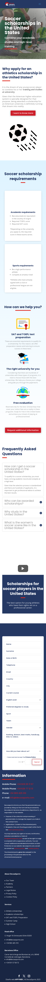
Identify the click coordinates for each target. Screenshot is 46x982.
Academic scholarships (14, 914)
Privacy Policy (30, 757)
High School (10, 924)
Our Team (10, 880)
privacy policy (19, 848)
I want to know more (23, 113)
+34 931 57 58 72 (12, 963)
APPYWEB (19, 979)
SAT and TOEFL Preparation (17, 917)
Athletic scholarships (14, 911)
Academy (9, 884)
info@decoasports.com (22, 797)
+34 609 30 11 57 (25, 784)
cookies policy (33, 848)
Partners (9, 887)
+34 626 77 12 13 (25, 788)
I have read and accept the (20, 757)
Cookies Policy (11, 897)
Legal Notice (11, 890)
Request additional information (23, 430)
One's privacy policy (15, 830)
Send (36, 762)
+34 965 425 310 (17, 793)
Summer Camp (11, 921)
